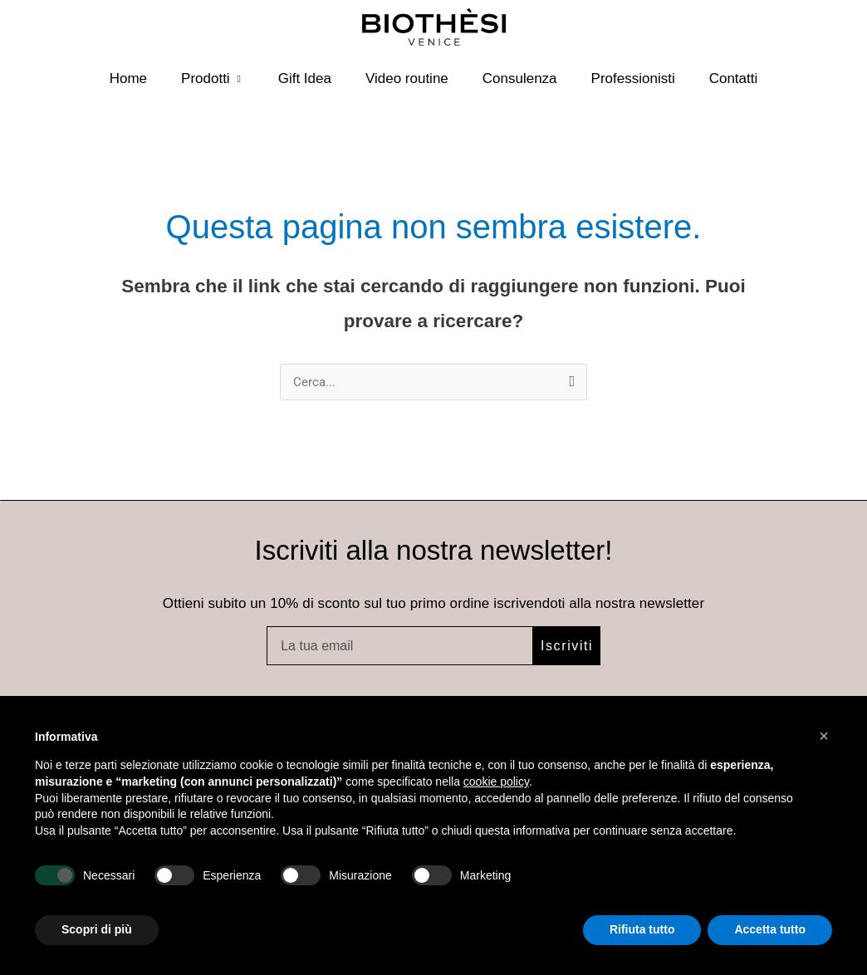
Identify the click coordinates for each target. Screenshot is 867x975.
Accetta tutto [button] (770, 929)
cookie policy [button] (496, 781)
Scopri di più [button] (96, 929)
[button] (824, 736)
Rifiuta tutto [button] (642, 929)
